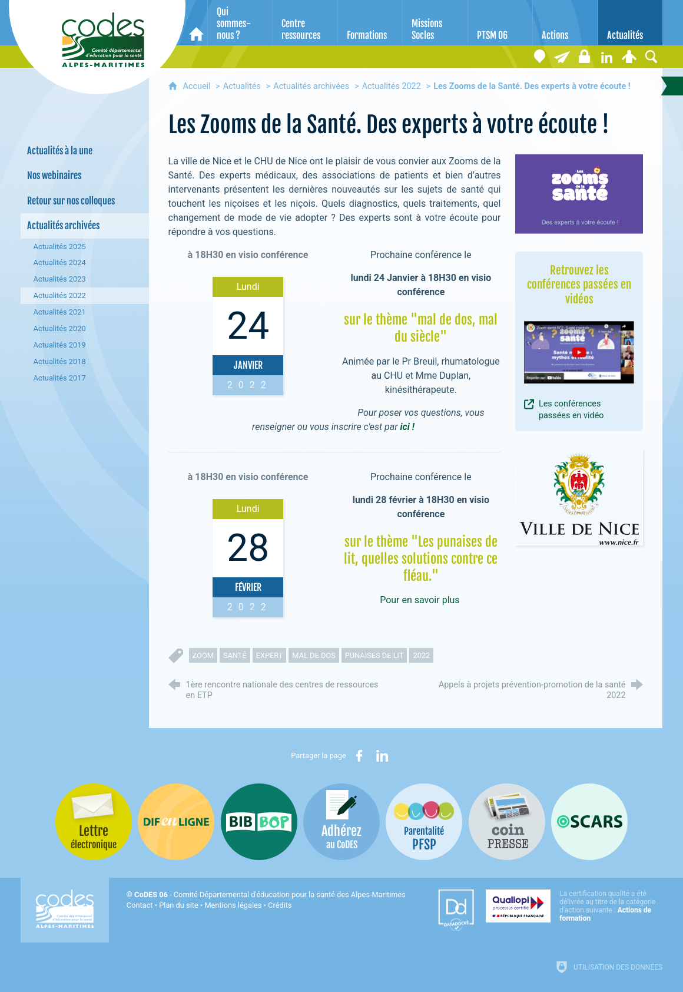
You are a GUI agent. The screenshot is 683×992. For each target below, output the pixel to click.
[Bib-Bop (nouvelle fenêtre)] (259, 821)
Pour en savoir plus (419, 600)
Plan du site (178, 905)
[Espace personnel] (629, 56)
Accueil (198, 86)
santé (235, 655)
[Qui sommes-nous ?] (240, 22)
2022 (421, 655)
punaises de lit (374, 655)
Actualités (242, 86)
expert (269, 655)
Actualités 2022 (391, 86)
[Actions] (565, 22)
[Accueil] (196, 22)
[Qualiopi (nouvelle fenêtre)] (574, 906)
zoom (203, 655)
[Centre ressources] (305, 22)
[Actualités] (630, 22)
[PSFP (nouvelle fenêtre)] (424, 821)
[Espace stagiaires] (584, 56)
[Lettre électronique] (562, 56)
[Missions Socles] (435, 22)
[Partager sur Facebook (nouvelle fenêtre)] (359, 756)
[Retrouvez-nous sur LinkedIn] (606, 56)
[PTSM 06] (500, 22)
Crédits (279, 905)
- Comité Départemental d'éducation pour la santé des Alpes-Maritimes (270, 894)
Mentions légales (232, 905)
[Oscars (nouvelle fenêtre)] (589, 821)
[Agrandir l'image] (579, 194)
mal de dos (313, 655)
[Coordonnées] (539, 56)
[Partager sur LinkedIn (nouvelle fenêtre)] (382, 756)
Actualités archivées (311, 86)
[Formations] (370, 22)
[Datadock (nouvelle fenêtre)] (456, 910)
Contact (140, 905)
